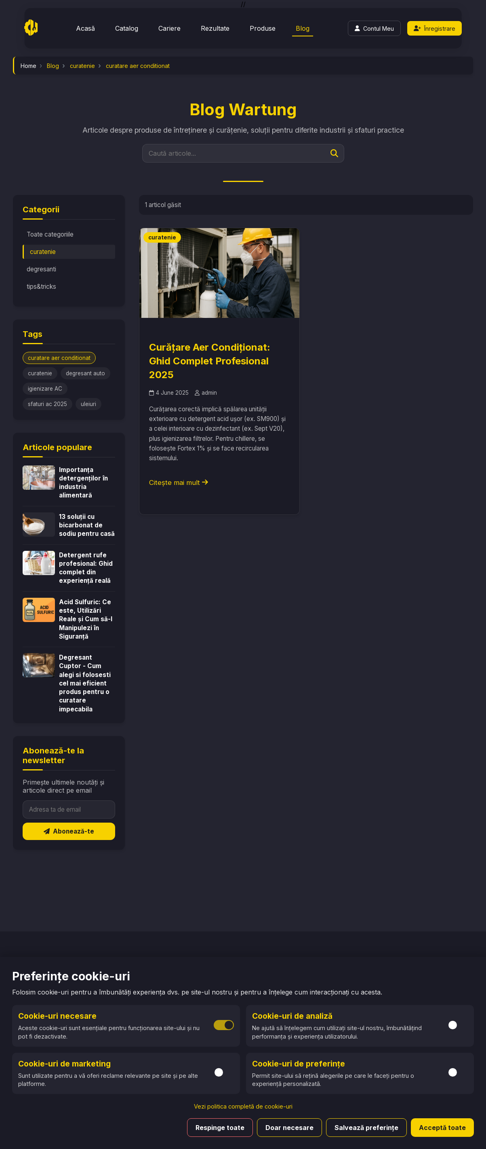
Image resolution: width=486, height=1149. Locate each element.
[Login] (374, 28)
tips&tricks (41, 286)
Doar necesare (289, 1128)
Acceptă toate (442, 1128)
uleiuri (88, 404)
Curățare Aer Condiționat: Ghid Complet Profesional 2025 (209, 360)
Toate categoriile (50, 234)
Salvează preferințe (366, 1128)
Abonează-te (69, 831)
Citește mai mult (178, 482)
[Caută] (334, 153)
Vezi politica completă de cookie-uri (243, 1106)
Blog (302, 28)
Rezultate (215, 28)
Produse (263, 28)
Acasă (85, 28)
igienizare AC (45, 388)
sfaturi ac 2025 (47, 404)
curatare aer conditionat (59, 358)
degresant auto (85, 373)
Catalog (126, 28)
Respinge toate (220, 1128)
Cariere (169, 28)
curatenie (43, 252)
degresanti (41, 269)
